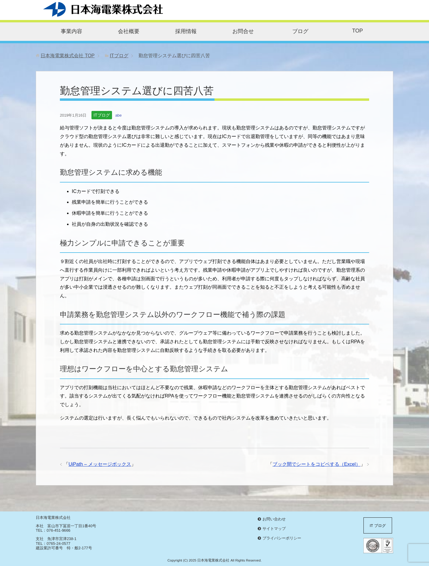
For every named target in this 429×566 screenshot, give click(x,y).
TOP (357, 31)
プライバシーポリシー (281, 538)
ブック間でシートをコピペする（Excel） (316, 464)
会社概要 (128, 31)
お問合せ (243, 31)
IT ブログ (378, 525)
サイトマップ (274, 528)
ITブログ (102, 115)
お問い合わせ (274, 519)
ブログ (300, 31)
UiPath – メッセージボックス (100, 464)
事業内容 (71, 31)
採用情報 (186, 31)
